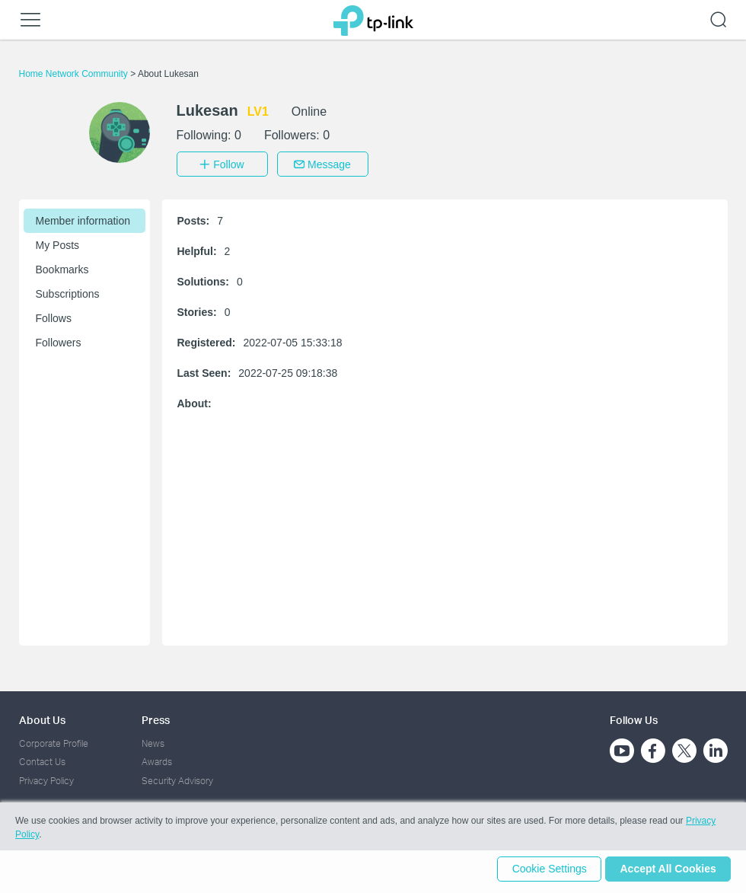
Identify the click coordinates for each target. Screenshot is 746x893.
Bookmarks (62, 267)
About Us (42, 717)
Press (156, 717)
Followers (58, 340)
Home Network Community (75, 74)
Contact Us (42, 759)
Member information (83, 218)
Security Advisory (177, 778)
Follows (54, 316)
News (153, 741)
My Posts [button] (58, 243)
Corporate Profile (53, 741)
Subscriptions (68, 291)
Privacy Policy (46, 778)
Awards (157, 759)
